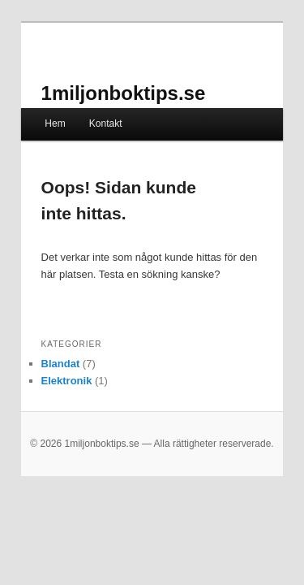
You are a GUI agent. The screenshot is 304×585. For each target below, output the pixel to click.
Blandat (43, 341)
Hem (37, 100)
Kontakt (88, 100)
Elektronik (49, 358)
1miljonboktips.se (106, 70)
